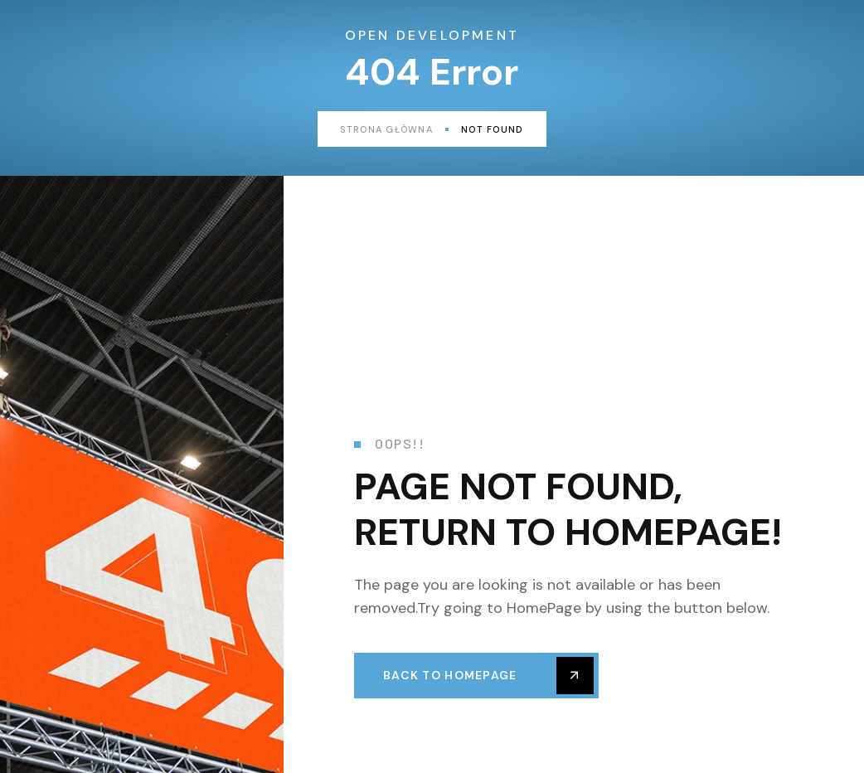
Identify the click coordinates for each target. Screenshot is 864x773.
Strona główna (394, 129)
